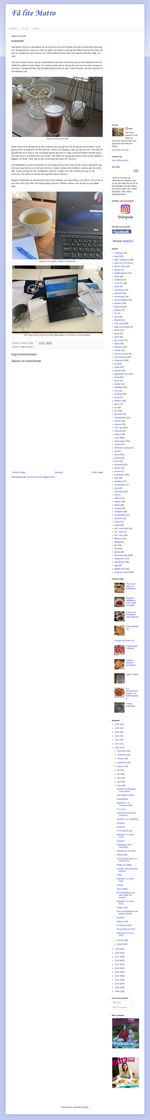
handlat (117, 350)
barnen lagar (120, 266)
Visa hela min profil (120, 150)
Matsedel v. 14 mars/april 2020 (125, 804)
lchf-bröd (118, 414)
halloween (118, 347)
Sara (130, 129)
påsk (116, 478)
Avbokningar (122, 855)
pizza (116, 461)
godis (116, 333)
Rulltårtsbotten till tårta (132, 647)
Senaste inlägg (18, 472)
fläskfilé (117, 320)
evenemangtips (121, 300)
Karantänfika (122, 799)
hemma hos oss (121, 354)
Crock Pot (118, 283)
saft (116, 495)
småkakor (118, 511)
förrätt (117, 330)
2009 (117, 987)
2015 (117, 964)
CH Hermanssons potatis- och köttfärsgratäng (132, 693)
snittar (117, 522)
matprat (117, 434)
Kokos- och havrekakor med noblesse (132, 614)
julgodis (117, 370)
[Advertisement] (57, 447)
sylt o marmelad (121, 528)
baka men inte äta (122, 263)
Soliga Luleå (122, 907)
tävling (117, 552)
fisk (115, 317)
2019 (117, 949)
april (119, 782)
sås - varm (119, 535)
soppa (117, 525)
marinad (118, 424)
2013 (117, 972)
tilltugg (117, 542)
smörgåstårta (120, 515)
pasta (116, 454)
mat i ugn (118, 427)
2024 (117, 732)
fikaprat (117, 310)
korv (116, 391)
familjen (117, 303)
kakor (116, 380)
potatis (117, 468)
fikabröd (117, 307)
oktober (120, 758)
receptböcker (120, 485)
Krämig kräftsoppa (130, 704)
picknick (117, 458)
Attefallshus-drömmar (126, 851)
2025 (117, 728)
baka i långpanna (121, 260)
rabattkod (118, 481)
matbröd (118, 431)
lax (115, 407)
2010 (117, 983)
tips (115, 545)
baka (116, 256)
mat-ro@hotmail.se (120, 160)
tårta (116, 548)
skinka (117, 505)
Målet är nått (122, 921)
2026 (117, 724)
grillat (116, 337)
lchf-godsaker (120, 417)
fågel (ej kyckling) (122, 327)
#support (120, 841)
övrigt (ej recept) (26, 347)
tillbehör (117, 538)
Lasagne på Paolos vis (124, 640)
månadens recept (122, 448)
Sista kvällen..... (124, 889)
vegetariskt (119, 558)
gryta (116, 343)
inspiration (118, 360)
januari (120, 944)
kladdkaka (118, 387)
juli (118, 770)
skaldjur (117, 501)
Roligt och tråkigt (124, 865)
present (117, 471)
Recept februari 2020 (126, 929)
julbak (117, 367)
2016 (117, 960)
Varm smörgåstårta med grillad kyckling (127, 912)
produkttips (119, 475)
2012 (117, 976)
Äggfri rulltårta (132, 674)
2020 (117, 747)
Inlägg (117, 1002)
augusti (120, 766)
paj (115, 451)
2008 (117, 991)
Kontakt (35, 28)
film (115, 313)
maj (119, 778)
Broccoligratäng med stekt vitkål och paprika (126, 895)
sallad (117, 498)
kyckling (117, 394)
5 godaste (118, 253)
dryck (116, 286)
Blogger (85, 1107)
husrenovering (120, 357)
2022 (117, 740)
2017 (117, 957)
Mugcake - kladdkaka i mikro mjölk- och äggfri (131, 601)
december (122, 751)
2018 (117, 953)
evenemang (119, 296)
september (122, 762)
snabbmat (118, 518)
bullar (116, 276)
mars (119, 785)
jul (115, 364)
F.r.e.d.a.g (121, 809)
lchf (115, 411)
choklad (117, 280)
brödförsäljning (120, 273)
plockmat (118, 464)
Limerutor (121, 827)
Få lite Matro (33, 13)
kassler (117, 384)
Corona (120, 885)
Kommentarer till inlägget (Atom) (41, 477)
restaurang (119, 491)
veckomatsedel (121, 555)
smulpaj (117, 508)
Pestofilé (120, 917)
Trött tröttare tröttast (125, 795)
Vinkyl (119, 875)
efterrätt (117, 293)
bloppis (117, 270)
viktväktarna (119, 562)
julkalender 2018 (121, 374)
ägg (116, 565)
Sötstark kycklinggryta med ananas (126, 790)
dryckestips (119, 290)
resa (116, 488)
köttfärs (117, 401)
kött (116, 397)
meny (116, 438)
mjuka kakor (119, 441)
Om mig (24, 28)
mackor (117, 421)
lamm (116, 404)
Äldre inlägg (97, 472)
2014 (117, 968)
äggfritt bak (119, 569)
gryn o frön (119, 340)
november (122, 755)
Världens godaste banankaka (131, 662)
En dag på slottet (124, 925)
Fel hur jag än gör (124, 831)
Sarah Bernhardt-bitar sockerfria (126, 814)
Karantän (121, 823)
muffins (117, 444)
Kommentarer (120, 1007)
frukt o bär (118, 323)
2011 (117, 980)
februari (120, 940)
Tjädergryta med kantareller (124, 846)
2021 (117, 744)
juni (119, 774)
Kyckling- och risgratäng (127, 819)
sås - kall (118, 532)
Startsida (13, 28)
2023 (117, 736)
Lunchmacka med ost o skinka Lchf (127, 860)
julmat (117, 377)
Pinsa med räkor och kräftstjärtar (131, 586)
